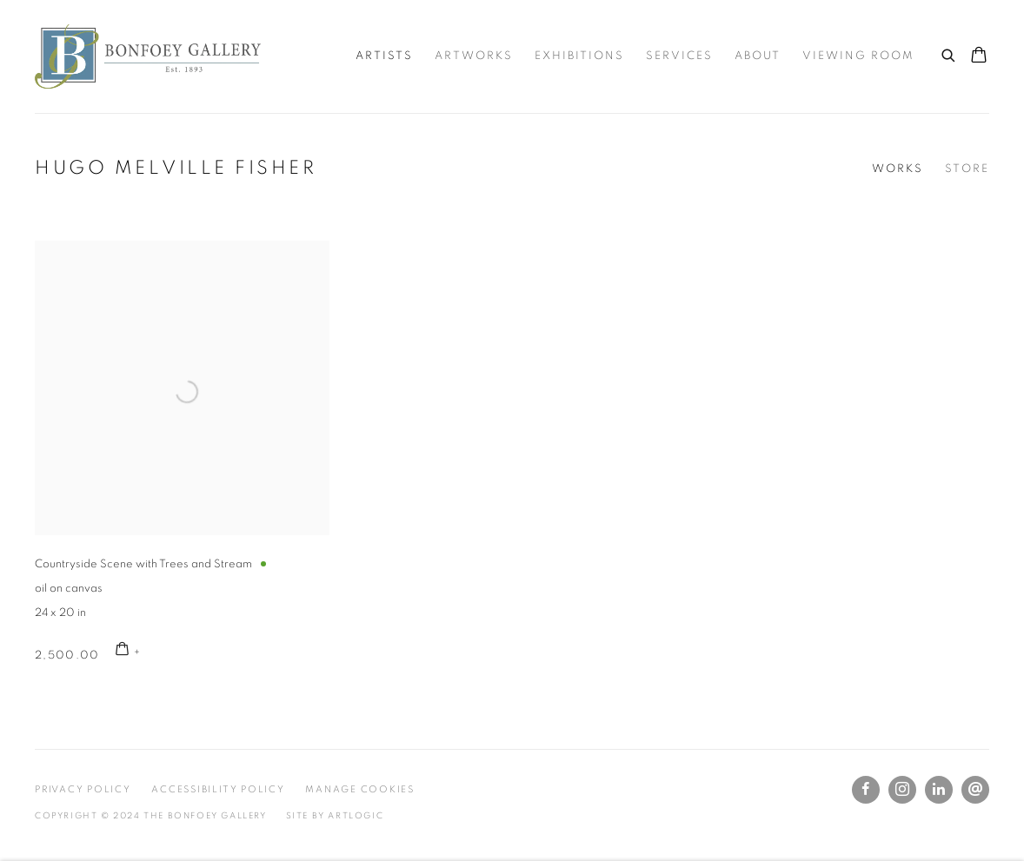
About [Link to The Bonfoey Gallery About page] (758, 56)
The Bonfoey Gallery (148, 56)
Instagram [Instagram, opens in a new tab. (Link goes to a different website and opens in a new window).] (902, 790)
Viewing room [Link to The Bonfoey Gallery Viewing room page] (858, 56)
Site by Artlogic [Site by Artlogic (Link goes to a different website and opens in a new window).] (335, 815)
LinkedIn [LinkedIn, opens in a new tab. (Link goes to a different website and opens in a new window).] (939, 790)
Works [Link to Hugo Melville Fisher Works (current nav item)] (897, 169)
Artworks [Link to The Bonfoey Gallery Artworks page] (474, 56)
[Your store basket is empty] (978, 56)
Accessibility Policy (217, 789)
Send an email (975, 790)
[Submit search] (949, 53)
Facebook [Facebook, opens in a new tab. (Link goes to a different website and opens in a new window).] (866, 790)
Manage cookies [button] (360, 789)
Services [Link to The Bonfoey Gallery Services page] (679, 56)
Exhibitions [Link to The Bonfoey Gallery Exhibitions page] (579, 56)
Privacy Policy (83, 789)
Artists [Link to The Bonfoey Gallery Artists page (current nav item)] (384, 56)
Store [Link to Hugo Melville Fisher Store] (967, 169)
